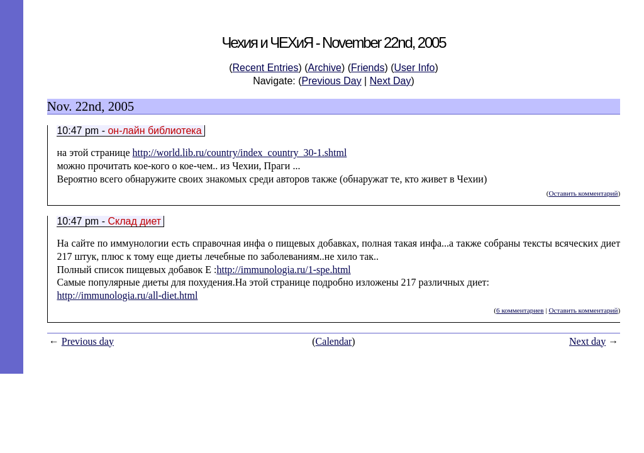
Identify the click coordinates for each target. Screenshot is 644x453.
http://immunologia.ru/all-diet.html (127, 295)
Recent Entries (266, 67)
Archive (324, 67)
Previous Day (332, 81)
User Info (414, 67)
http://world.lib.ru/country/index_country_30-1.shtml (240, 152)
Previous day (88, 341)
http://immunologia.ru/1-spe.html (283, 269)
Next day (587, 341)
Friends (367, 67)
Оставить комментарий (583, 193)
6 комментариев (520, 310)
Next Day (390, 81)
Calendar (334, 341)
